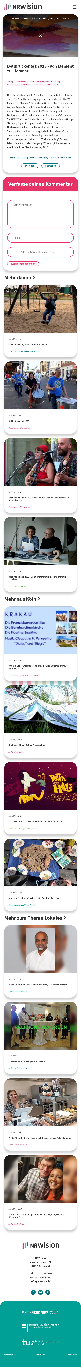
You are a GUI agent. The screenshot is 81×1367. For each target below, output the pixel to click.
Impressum (72, 1355)
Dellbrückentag (20, 95)
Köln (47, 81)
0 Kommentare (53, 84)
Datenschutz (9, 1355)
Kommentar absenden (23, 264)
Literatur (61, 157)
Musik (13, 157)
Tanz (19, 157)
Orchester (65, 115)
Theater (53, 157)
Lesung (25, 157)
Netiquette (40, 1355)
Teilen (30, 166)
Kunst (68, 157)
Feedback (50, 166)
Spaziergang (43, 157)
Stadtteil (33, 157)
